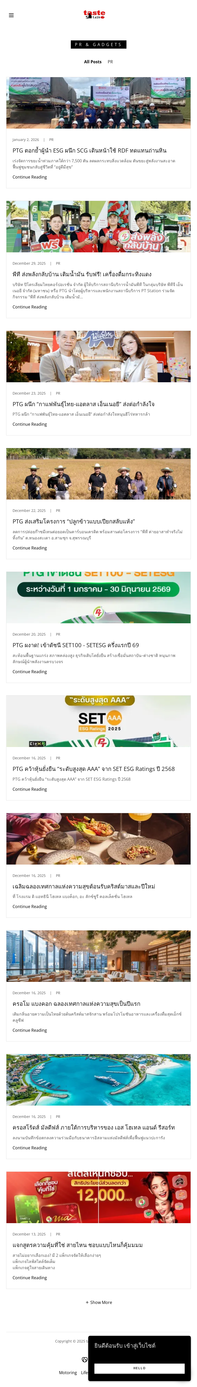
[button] (11, 15)
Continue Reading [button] (30, 177)
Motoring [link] (68, 1372)
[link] (94, 14)
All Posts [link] (93, 62)
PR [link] (110, 62)
